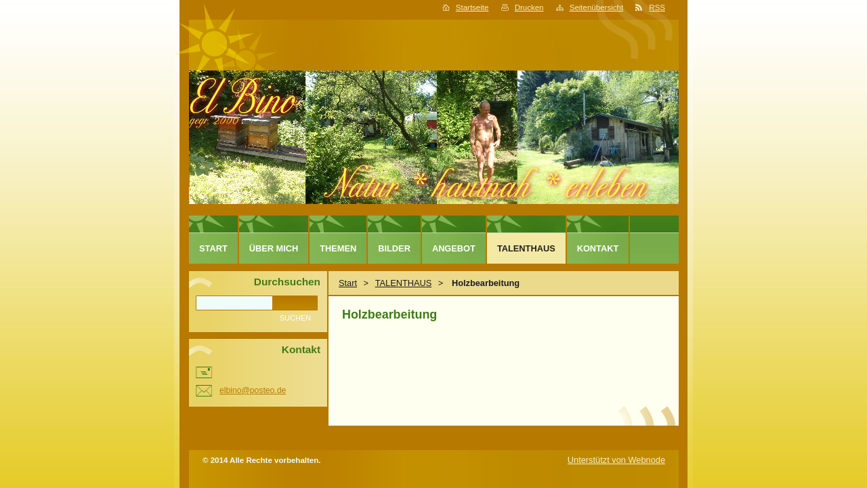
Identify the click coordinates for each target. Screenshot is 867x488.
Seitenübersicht (596, 7)
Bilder (394, 248)
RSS (657, 7)
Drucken (529, 7)
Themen (338, 248)
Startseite (472, 7)
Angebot (453, 248)
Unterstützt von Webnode (616, 460)
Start (348, 283)
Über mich (274, 248)
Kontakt (598, 248)
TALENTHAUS (403, 283)
